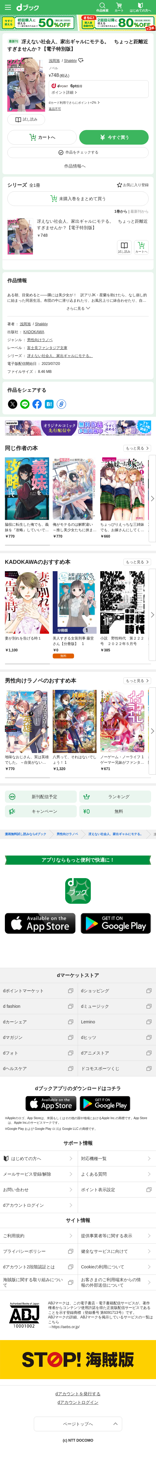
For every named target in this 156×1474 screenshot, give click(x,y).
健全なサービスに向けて (104, 1251)
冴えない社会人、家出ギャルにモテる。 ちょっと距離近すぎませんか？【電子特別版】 (92, 224)
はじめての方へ (22, 1158)
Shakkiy (70, 61)
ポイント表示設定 (98, 1189)
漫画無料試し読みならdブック (25, 834)
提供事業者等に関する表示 (106, 1235)
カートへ (46, 137)
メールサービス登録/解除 (27, 1174)
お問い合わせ (16, 1189)
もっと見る (135, 448)
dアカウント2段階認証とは (29, 1266)
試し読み (30, 119)
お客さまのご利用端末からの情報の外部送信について (111, 1282)
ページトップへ (78, 1424)
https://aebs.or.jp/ (66, 1327)
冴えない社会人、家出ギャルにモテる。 (60, 356)
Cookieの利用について (102, 1266)
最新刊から (139, 211)
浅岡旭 (54, 61)
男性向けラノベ (40, 340)
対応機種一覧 (94, 1158)
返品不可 (55, 108)
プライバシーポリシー (24, 1251)
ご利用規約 (13, 1235)
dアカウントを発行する (78, 1393)
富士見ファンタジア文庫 (47, 348)
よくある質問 (94, 1174)
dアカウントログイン (23, 1205)
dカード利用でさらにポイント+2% (72, 102)
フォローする (81, 60)
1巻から (121, 211)
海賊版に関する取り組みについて (33, 1282)
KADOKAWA (33, 332)
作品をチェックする (82, 152)
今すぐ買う (118, 137)
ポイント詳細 (62, 92)
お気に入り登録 (136, 185)
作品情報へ (75, 166)
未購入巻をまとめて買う (82, 198)
